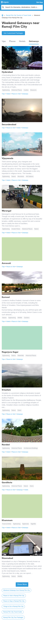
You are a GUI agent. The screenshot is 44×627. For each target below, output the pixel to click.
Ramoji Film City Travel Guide (12, 612)
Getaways (34, 41)
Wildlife (20, 318)
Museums (33, 90)
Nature (13, 176)
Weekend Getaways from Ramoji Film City (16, 590)
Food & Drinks (6, 524)
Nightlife (33, 524)
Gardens (26, 318)
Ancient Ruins (15, 229)
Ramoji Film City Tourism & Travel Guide (18, 15)
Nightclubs (25, 524)
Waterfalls (21, 355)
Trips (3, 41)
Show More (22, 584)
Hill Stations (29, 176)
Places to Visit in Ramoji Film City (13, 595)
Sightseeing (6, 90)
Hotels (22, 41)
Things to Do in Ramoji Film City (13, 606)
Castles (26, 90)
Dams (19, 410)
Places (12, 41)
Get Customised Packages (13, 33)
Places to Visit (17, 94)
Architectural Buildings (31, 448)
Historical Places (16, 90)
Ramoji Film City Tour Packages (13, 617)
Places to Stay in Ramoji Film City (13, 601)
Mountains (21, 176)
